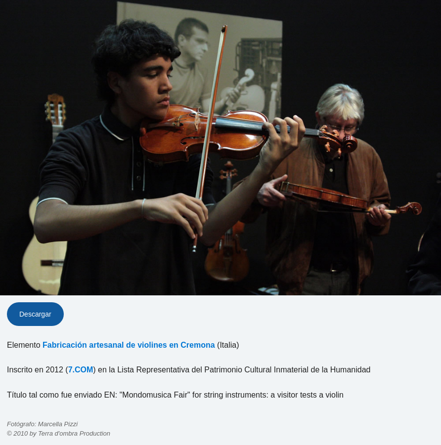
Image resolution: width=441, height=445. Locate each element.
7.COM (80, 369)
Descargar (35, 314)
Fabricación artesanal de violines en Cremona (129, 345)
